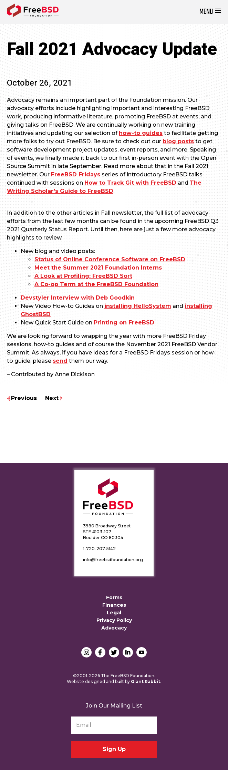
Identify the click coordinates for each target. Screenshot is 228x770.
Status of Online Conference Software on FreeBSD (109, 259)
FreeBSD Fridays (75, 174)
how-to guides (141, 133)
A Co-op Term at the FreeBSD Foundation (96, 284)
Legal (114, 613)
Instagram (86, 652)
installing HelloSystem (137, 306)
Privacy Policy (114, 620)
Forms (114, 597)
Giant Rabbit (145, 681)
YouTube (141, 652)
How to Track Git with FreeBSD (130, 182)
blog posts (178, 141)
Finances (114, 605)
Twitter (114, 652)
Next (52, 398)
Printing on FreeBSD (124, 322)
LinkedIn (128, 652)
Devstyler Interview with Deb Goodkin (78, 297)
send (60, 361)
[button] (210, 11)
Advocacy (114, 628)
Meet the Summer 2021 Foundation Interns (98, 267)
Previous (24, 398)
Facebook (100, 652)
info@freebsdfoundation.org (113, 559)
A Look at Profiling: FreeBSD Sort (83, 276)
